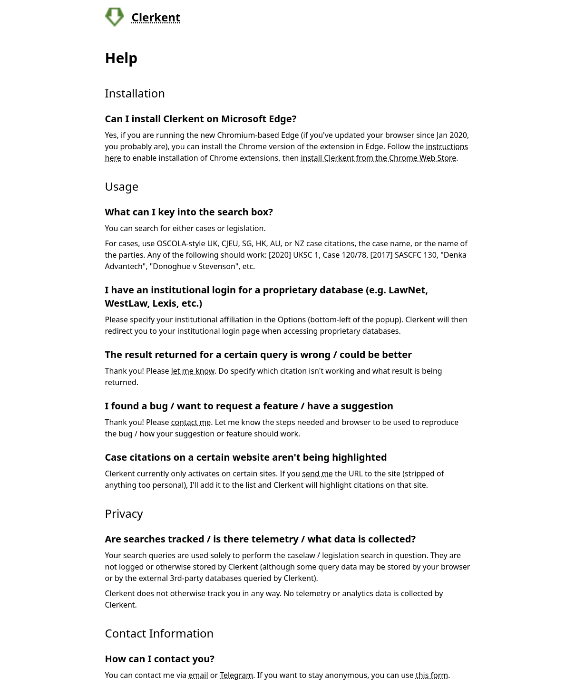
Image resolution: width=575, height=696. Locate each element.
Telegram (236, 675)
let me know (192, 371)
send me (317, 473)
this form (432, 675)
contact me (191, 422)
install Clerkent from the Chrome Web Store (378, 158)
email (198, 675)
